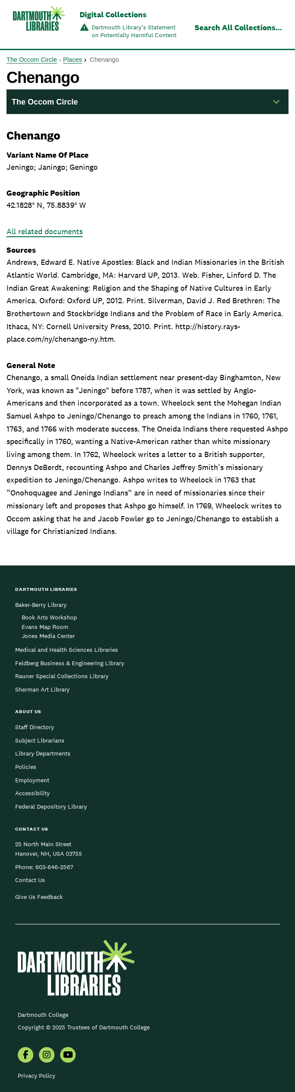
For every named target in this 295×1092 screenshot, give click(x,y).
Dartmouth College (43, 1015)
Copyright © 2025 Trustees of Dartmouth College (84, 1027)
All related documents (44, 231)
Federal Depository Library (51, 806)
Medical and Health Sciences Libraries (66, 650)
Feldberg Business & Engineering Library (69, 663)
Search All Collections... (238, 27)
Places (72, 59)
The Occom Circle (31, 59)
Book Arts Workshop (49, 617)
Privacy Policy (36, 1075)
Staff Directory (34, 727)
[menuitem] (25, 1055)
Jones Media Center (48, 636)
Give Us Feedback (39, 897)
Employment (32, 780)
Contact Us (30, 880)
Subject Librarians (39, 740)
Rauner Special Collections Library (62, 676)
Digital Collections (113, 14)
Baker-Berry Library (41, 605)
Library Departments (43, 753)
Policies (25, 767)
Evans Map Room (45, 627)
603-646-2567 (54, 867)
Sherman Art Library (42, 689)
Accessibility (32, 793)
